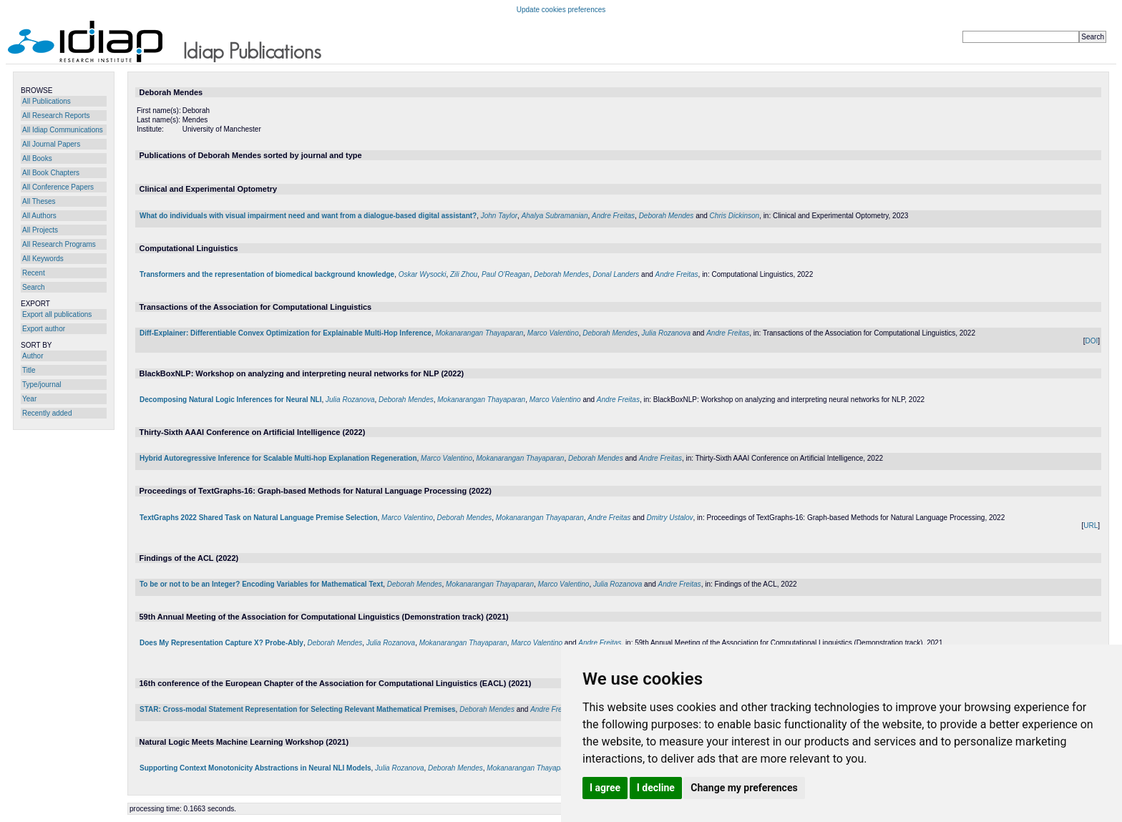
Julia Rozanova (666, 333)
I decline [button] (656, 787)
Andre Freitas (613, 216)
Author (32, 356)
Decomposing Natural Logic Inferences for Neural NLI (231, 399)
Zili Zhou (463, 274)
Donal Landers (615, 274)
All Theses (39, 201)
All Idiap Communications (62, 130)
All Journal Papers (51, 144)
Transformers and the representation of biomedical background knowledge (267, 274)
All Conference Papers (58, 187)
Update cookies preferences (561, 10)
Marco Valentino (553, 333)
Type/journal (41, 384)
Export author (43, 329)
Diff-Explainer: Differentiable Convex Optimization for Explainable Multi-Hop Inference (285, 333)
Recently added (47, 413)
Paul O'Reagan (506, 274)
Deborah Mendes (666, 216)
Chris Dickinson (734, 216)
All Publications (46, 101)
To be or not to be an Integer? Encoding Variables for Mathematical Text (261, 584)
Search (33, 287)
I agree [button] (605, 787)
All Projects (40, 230)
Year (29, 399)
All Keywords (43, 259)
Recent (33, 273)
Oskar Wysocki (423, 274)
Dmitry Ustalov (670, 518)
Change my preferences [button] (744, 787)
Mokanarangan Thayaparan (479, 333)
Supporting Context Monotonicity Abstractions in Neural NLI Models (255, 768)
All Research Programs (59, 244)
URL (1090, 525)
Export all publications (57, 314)
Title (29, 370)
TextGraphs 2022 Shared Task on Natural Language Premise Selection (259, 518)
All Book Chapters (50, 173)
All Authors (39, 216)
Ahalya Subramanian (555, 216)
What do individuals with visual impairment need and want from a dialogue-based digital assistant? (308, 216)
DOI (1091, 341)
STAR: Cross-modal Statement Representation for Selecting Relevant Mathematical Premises (298, 709)
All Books (37, 158)
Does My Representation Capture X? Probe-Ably (221, 643)
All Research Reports (55, 115)
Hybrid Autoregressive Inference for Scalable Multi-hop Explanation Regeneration (278, 458)
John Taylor (499, 216)
